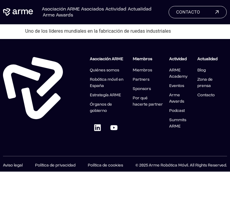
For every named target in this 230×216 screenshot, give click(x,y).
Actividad (115, 9)
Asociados (92, 9)
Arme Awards (58, 15)
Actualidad (140, 9)
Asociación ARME (61, 9)
